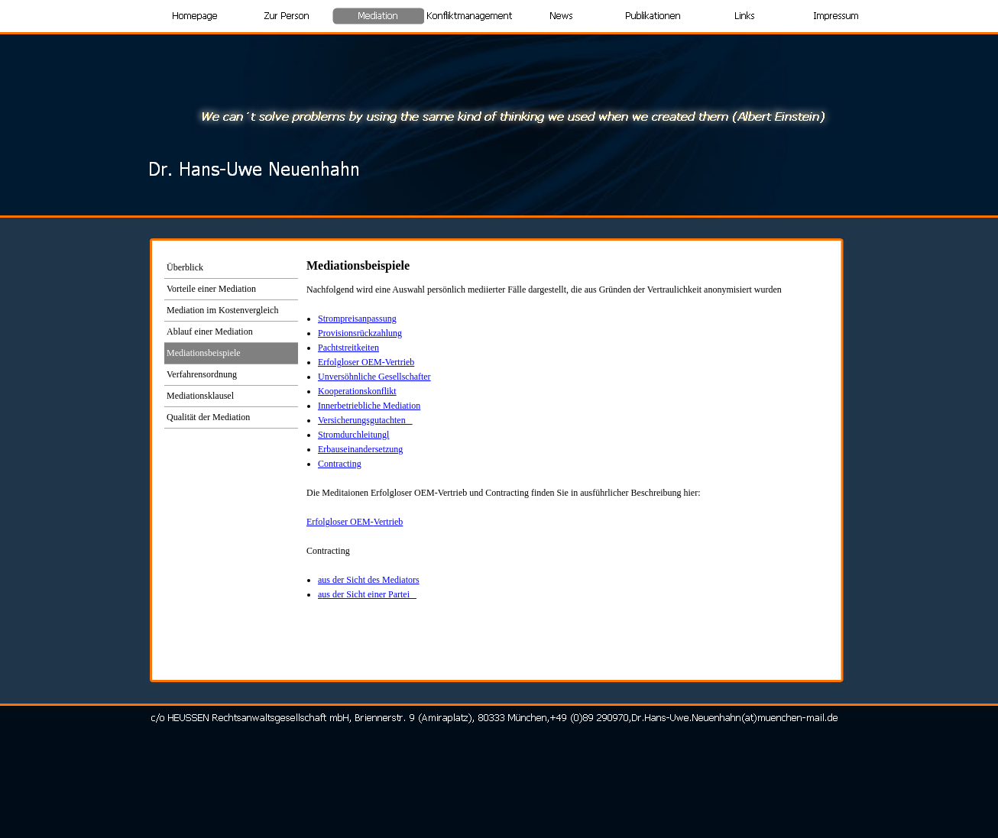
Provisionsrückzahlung (360, 333)
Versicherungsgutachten (365, 420)
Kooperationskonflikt (357, 391)
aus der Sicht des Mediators (369, 579)
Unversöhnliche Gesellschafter (374, 376)
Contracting (339, 463)
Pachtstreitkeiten (348, 347)
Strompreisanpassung (357, 318)
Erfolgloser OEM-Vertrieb (366, 362)
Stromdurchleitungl (353, 434)
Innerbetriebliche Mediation (369, 405)
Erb (360, 449)
